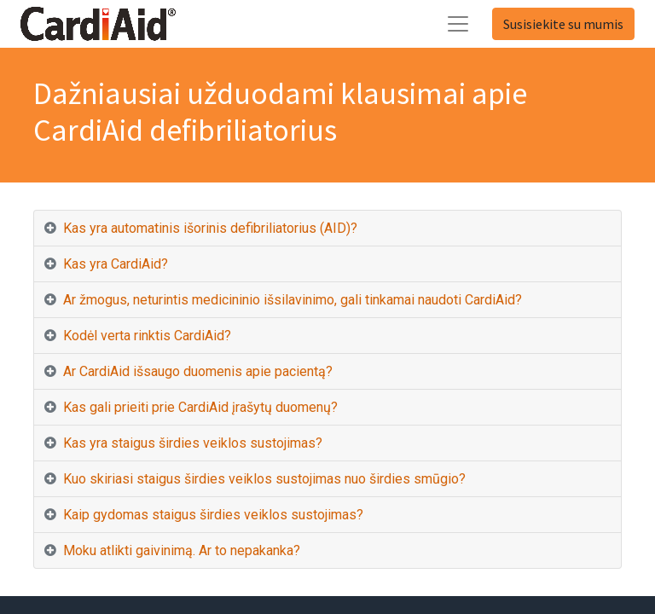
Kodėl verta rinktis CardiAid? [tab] (147, 335)
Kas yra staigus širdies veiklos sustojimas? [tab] (192, 443)
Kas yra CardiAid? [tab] (115, 264)
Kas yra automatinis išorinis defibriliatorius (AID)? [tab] (210, 228)
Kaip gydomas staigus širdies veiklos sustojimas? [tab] (213, 515)
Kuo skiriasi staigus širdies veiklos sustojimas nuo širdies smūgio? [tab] (264, 479)
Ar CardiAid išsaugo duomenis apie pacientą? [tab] (198, 371)
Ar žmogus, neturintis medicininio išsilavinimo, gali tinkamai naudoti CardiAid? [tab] (292, 300)
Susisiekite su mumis (563, 23)
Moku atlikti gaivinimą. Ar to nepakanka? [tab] (181, 550)
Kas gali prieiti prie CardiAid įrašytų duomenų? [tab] (200, 407)
